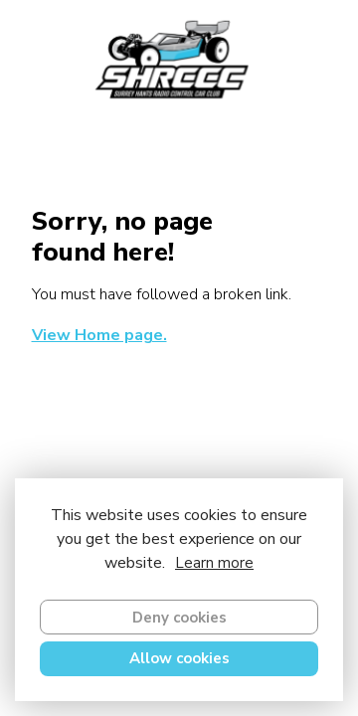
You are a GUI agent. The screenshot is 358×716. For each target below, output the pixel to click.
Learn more (214, 563)
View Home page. (99, 335)
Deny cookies (179, 617)
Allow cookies (179, 658)
